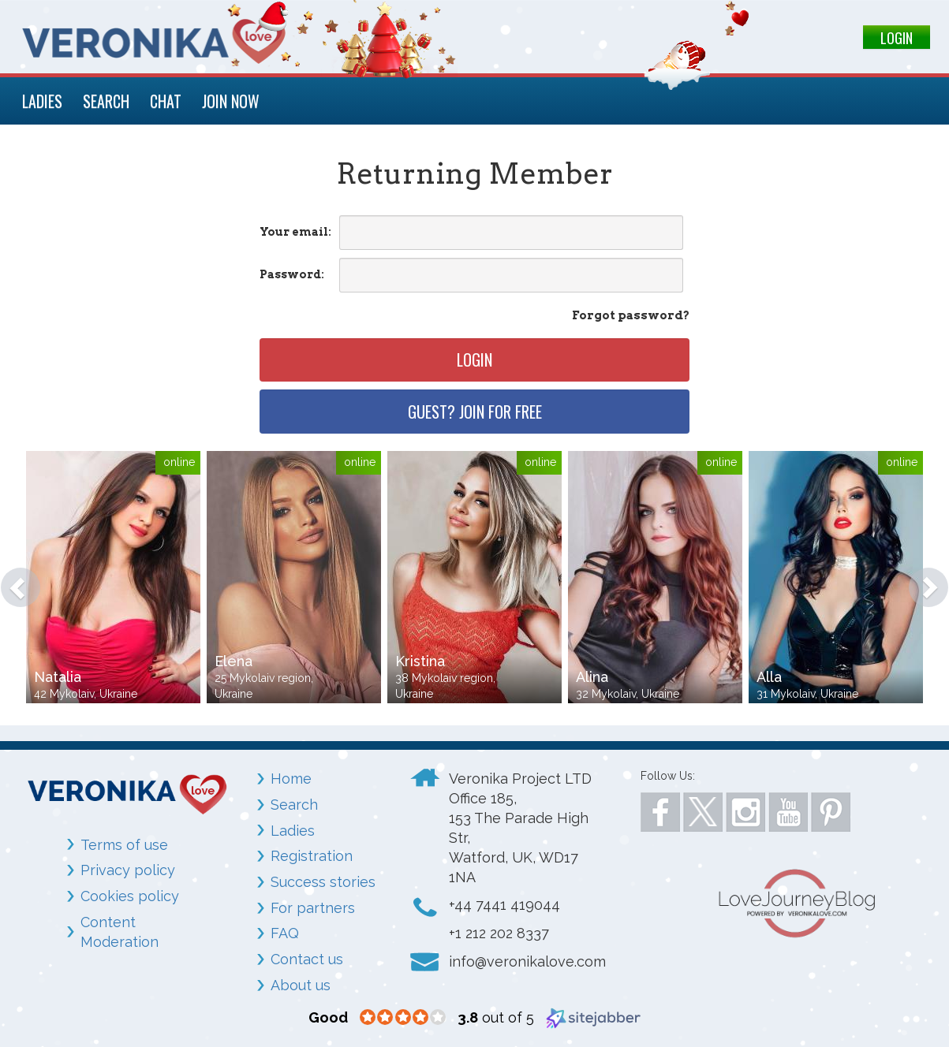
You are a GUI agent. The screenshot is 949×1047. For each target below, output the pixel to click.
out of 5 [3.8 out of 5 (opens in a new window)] (496, 1017)
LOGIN (896, 38)
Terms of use (124, 844)
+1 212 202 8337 (499, 933)
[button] (12, 579)
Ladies (293, 830)
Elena (233, 661)
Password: (292, 274)
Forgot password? (630, 315)
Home (291, 778)
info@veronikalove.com (527, 961)
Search (294, 804)
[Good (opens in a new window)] (328, 1017)
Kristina (420, 661)
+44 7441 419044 (504, 904)
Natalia (57, 677)
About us (301, 985)
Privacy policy (127, 870)
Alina (592, 677)
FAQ (285, 933)
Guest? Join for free (475, 411)
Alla (769, 677)
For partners (313, 908)
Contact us (307, 959)
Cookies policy (129, 896)
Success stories (323, 882)
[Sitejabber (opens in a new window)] (593, 1017)
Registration (312, 856)
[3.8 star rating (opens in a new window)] (403, 1018)
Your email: (295, 231)
